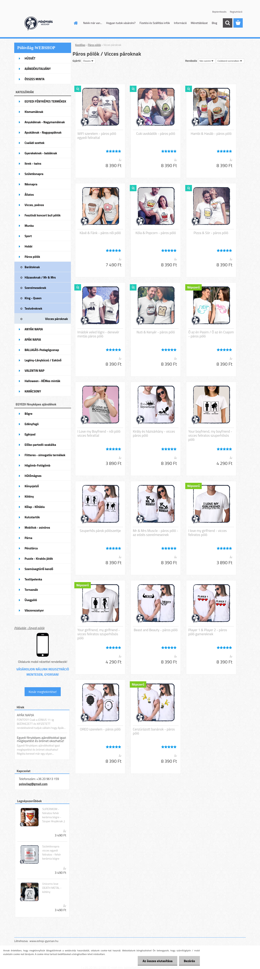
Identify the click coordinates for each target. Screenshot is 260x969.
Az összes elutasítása (157, 960)
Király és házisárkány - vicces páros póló (154, 433)
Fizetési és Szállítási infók (155, 23)
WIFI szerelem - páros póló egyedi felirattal (96, 136)
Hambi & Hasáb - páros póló (211, 134)
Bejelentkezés (219, 12)
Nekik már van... (92, 23)
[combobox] (207, 60)
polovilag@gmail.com (33, 784)
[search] (227, 23)
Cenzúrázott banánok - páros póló (154, 731)
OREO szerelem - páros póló (100, 729)
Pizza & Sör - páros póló (211, 233)
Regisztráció (236, 12)
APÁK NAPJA (25, 715)
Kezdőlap (80, 45)
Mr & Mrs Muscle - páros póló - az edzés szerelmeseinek (155, 533)
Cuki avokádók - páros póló (155, 134)
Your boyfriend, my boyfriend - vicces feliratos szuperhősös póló (210, 435)
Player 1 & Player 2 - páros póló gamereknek (207, 632)
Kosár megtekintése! (43, 691)
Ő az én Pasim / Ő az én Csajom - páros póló (211, 334)
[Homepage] (75, 23)
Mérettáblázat (199, 23)
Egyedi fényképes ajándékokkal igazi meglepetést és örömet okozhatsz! (41, 739)
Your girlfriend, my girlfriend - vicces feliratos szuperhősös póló (98, 634)
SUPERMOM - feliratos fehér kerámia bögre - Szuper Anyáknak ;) (53, 815)
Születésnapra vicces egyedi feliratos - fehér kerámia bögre (51, 852)
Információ (180, 23)
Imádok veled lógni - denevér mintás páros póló (98, 334)
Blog (214, 23)
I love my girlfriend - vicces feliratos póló (207, 533)
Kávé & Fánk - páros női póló (100, 233)
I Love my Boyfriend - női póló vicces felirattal (98, 433)
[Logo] (42, 23)
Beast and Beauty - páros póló (156, 630)
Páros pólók (94, 45)
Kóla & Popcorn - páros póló (155, 233)
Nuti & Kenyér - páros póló (155, 332)
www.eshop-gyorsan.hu (43, 941)
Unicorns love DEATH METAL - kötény (52, 888)
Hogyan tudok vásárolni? (120, 23)
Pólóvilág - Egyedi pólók (29, 627)
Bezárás (189, 960)
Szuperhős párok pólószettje (100, 531)
